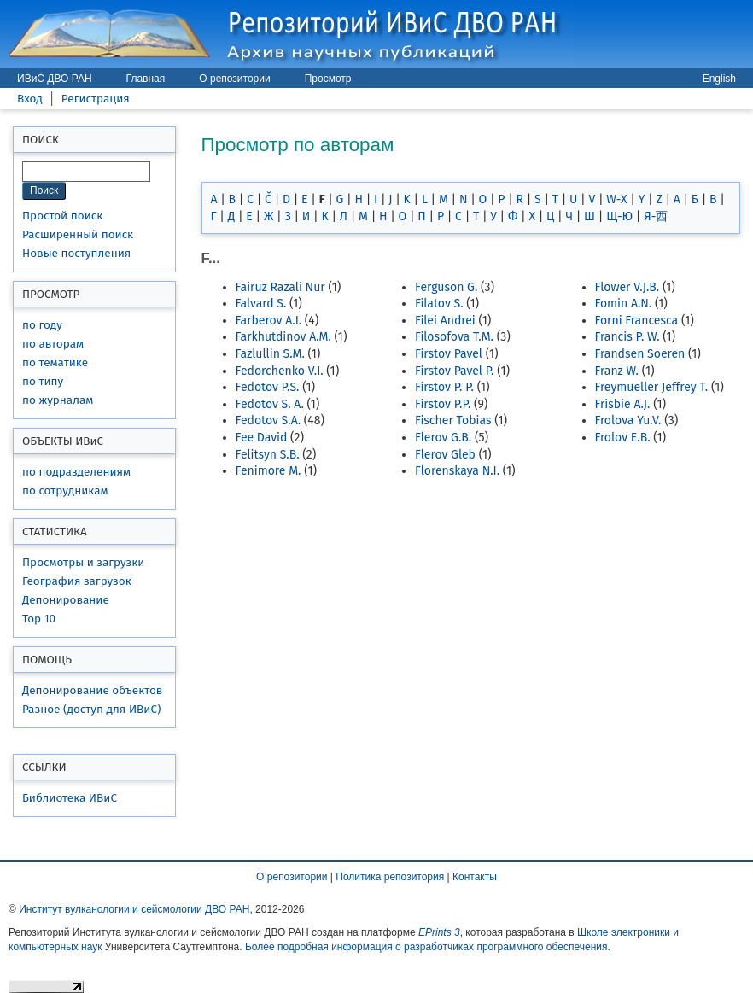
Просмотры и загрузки (83, 562)
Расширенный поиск (77, 234)
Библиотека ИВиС (69, 798)
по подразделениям (76, 471)
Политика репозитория (390, 877)
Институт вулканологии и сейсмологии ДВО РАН (134, 909)
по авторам (53, 343)
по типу (42, 381)
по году (42, 325)
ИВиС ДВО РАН (54, 79)
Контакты (474, 877)
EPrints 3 (439, 932)
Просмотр (328, 79)
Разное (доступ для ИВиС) (91, 709)
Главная (146, 79)
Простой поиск (62, 215)
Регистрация (95, 98)
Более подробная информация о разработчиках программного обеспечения (426, 947)
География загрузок (76, 581)
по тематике (55, 362)
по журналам (57, 400)
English (719, 79)
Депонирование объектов (92, 690)
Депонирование (65, 600)
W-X (616, 199)
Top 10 (38, 618)
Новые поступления (76, 253)
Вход (30, 98)
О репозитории (234, 79)
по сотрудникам (65, 490)
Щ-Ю (619, 216)
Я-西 (656, 216)
